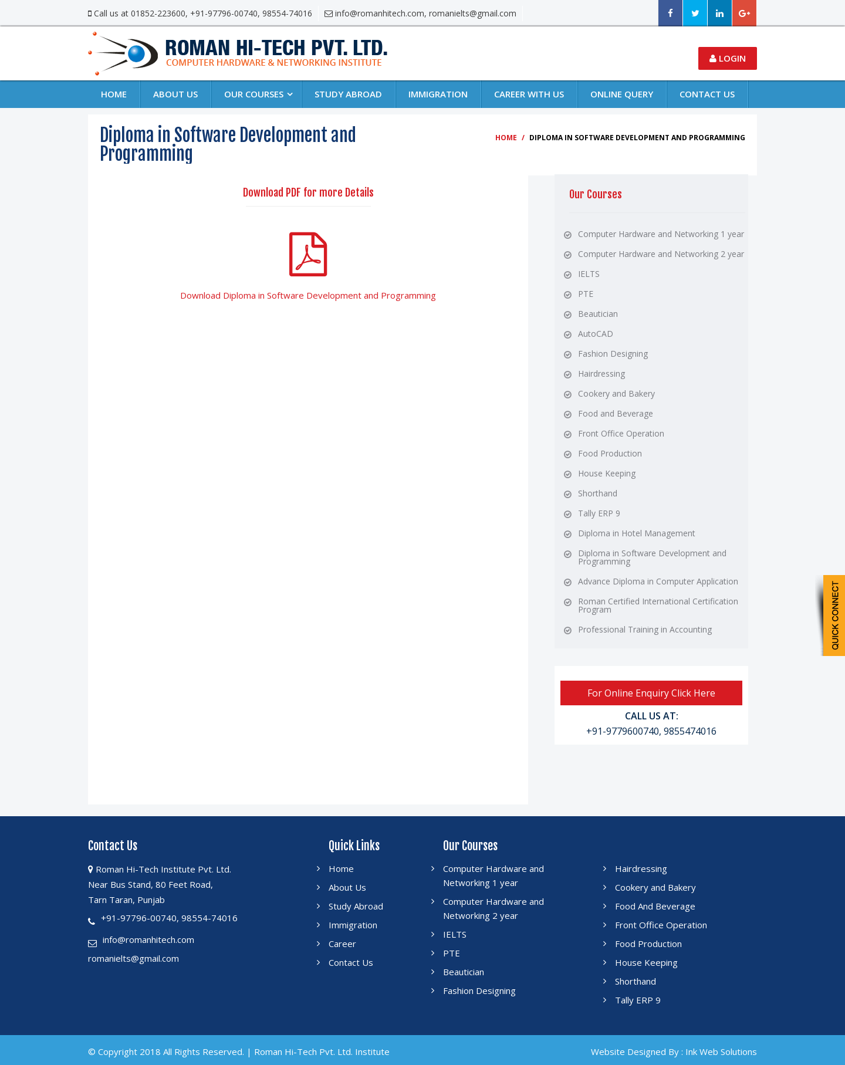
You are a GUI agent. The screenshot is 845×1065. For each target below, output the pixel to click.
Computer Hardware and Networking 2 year (661, 253)
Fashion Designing (613, 353)
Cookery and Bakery (616, 393)
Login (727, 58)
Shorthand (597, 493)
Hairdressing (601, 373)
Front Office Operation (621, 433)
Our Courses (253, 94)
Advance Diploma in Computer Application (658, 581)
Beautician (598, 313)
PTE (585, 293)
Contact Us (351, 962)
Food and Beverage (615, 413)
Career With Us (529, 94)
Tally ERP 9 (599, 513)
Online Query (621, 94)
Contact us (707, 94)
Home (114, 94)
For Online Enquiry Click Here (651, 693)
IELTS (589, 273)
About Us (175, 94)
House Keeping (607, 473)
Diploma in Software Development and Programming (652, 557)
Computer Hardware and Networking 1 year (661, 233)
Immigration (438, 94)
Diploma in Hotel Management (636, 533)
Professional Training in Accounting (645, 629)
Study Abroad (348, 94)
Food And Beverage (655, 906)
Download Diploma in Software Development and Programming (308, 295)
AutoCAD (595, 333)
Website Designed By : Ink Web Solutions (674, 1051)
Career (342, 943)
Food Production (610, 453)
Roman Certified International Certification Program (658, 605)
